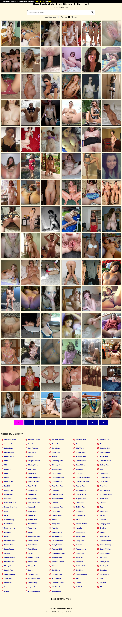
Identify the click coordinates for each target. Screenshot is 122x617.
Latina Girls (104, 511)
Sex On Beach (9, 557)
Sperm (30, 570)
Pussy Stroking (105, 545)
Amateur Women (10, 444)
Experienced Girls (82, 482)
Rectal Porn (32, 549)
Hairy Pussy (32, 498)
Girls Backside (57, 494)
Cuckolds (79, 469)
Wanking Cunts (57, 587)
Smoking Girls (105, 566)
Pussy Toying (9, 549)
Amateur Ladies (34, 440)
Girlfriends (32, 494)
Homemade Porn (34, 503)
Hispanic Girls (81, 498)
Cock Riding (80, 465)
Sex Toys (79, 557)
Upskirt (78, 583)
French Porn (8, 490)
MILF (78, 519)
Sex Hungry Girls (58, 553)
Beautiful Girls (105, 448)
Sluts (54, 566)
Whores (103, 587)
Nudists (55, 528)
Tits (77, 578)
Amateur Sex (104, 440)
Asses (78, 444)
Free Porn (103, 486)
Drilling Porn (8, 482)
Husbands (32, 507)
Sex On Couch (33, 557)
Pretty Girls (80, 541)
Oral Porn (103, 528)
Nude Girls (32, 528)
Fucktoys (55, 490)
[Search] (61, 12)
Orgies (30, 532)
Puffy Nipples (57, 545)
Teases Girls (104, 574)
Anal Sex (31, 444)
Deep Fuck (104, 473)
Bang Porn (56, 448)
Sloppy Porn (32, 566)
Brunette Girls (81, 456)
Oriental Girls (57, 532)
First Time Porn (57, 486)
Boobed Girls (9, 456)
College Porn (104, 465)
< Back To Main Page (61, 7)
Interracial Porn (57, 507)
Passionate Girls (34, 536)
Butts (6, 461)
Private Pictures (106, 541)
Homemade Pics (10, 503)
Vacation (103, 583)
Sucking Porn (33, 574)
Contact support (71, 612)
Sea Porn (7, 553)
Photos (72, 17)
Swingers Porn (81, 574)
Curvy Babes (56, 473)
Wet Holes (79, 587)
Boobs (30, 456)
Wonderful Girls (34, 591)
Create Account (40, 1)
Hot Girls (103, 503)
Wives (6, 591)
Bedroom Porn (9, 452)
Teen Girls (8, 578)
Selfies (30, 553)
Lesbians (31, 515)
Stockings (79, 570)
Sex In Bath (80, 553)
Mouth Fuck (8, 524)
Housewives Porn (10, 507)
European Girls (33, 482)
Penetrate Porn (57, 536)
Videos (62, 17)
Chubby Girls (33, 465)
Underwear (8, 583)
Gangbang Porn (82, 490)
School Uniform (105, 549)
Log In (50, 1)
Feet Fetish (32, 486)
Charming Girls (57, 461)
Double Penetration (83, 477)
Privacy (60, 612)
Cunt (6, 473)
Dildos (6, 477)
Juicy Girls (32, 511)
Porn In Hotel (33, 541)
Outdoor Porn (81, 532)
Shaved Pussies (58, 562)
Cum (101, 469)
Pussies (79, 545)
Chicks (6, 465)
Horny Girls (80, 503)
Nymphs (79, 528)
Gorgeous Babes (106, 494)
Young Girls (56, 591)
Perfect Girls (80, 536)
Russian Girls (81, 549)
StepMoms (56, 570)
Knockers (79, 511)
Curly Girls (32, 473)
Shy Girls (79, 562)
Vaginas (7, 587)
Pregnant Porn (57, 541)
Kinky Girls (56, 511)
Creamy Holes (57, 469)
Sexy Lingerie (9, 562)
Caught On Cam (34, 461)
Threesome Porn (34, 578)
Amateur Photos (58, 440)
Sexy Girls (103, 557)
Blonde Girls (80, 452)
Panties (102, 532)
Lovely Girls (80, 515)
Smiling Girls (81, 566)
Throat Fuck (56, 578)
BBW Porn (80, 448)
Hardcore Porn (57, 498)
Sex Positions (57, 557)
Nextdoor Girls (9, 528)
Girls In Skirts (81, 494)
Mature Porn (32, 519)
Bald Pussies (33, 448)
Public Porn (32, 545)
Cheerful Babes (105, 461)
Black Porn (56, 452)
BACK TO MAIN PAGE (61, 599)
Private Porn (8, 545)
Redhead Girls (57, 549)
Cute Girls (79, 473)
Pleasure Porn (9, 541)
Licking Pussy (57, 515)
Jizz (101, 507)
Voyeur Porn (32, 587)
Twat (101, 578)
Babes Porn (8, 448)
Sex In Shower (105, 553)
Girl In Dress (8, 494)
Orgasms (7, 532)
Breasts (55, 456)
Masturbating (9, 519)
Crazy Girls (32, 469)
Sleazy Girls (8, 566)
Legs (6, 515)
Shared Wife (32, 562)
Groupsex (7, 498)
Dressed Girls (105, 477)
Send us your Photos (58, 608)
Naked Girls (32, 524)
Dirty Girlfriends (34, 477)
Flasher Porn (80, 486)
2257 (54, 612)
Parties (6, 536)
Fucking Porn (33, 490)
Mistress (103, 519)
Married (102, 515)
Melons (54, 519)
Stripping (103, 570)
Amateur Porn (81, 440)
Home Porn (104, 498)
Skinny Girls (104, 562)
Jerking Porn (80, 507)
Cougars (7, 469)
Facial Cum (104, 482)
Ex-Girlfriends (57, 482)
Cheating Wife (81, 461)
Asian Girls (56, 444)
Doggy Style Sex (58, 477)
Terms (48, 612)
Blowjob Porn (105, 452)
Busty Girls (104, 456)
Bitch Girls (32, 452)
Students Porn (9, 574)
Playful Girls (104, 536)
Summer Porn (57, 574)
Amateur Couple (10, 440)
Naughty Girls (105, 524)
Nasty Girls (56, 524)
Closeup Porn (57, 465)
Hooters (55, 503)
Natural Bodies (81, 524)
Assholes (103, 444)
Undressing (32, 583)
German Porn (105, 490)
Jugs (6, 511)
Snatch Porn (8, 570)
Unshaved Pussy (58, 583)
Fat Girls (7, 486)
